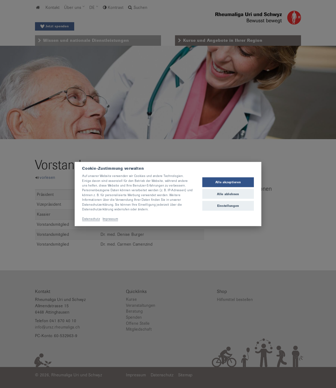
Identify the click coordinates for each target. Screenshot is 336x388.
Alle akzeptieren (228, 182)
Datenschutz (91, 219)
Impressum (110, 219)
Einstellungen (228, 206)
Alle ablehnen (228, 194)
